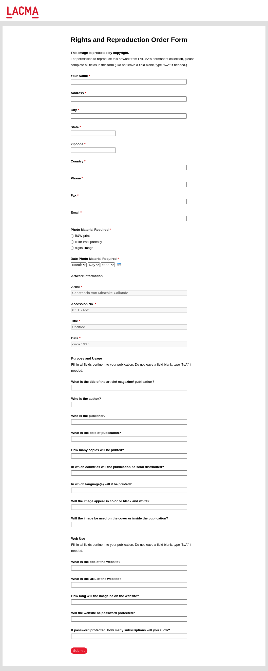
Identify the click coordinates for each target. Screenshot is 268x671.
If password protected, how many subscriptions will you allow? (120, 630)
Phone (77, 178)
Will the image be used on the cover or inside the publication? (119, 518)
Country (78, 161)
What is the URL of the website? (96, 579)
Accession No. (83, 304)
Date (76, 338)
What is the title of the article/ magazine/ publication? (112, 382)
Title (75, 321)
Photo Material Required (91, 230)
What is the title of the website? (95, 562)
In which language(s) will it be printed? (101, 484)
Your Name (80, 76)
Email (76, 212)
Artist (76, 287)
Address (78, 93)
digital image (84, 248)
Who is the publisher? (88, 416)
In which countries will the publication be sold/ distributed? (117, 467)
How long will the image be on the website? (105, 596)
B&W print (82, 236)
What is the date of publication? (96, 433)
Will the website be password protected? (103, 613)
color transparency (88, 242)
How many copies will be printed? (97, 450)
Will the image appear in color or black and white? (110, 501)
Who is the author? (86, 399)
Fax (75, 195)
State (76, 127)
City (75, 110)
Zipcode (78, 144)
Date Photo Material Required (95, 259)
